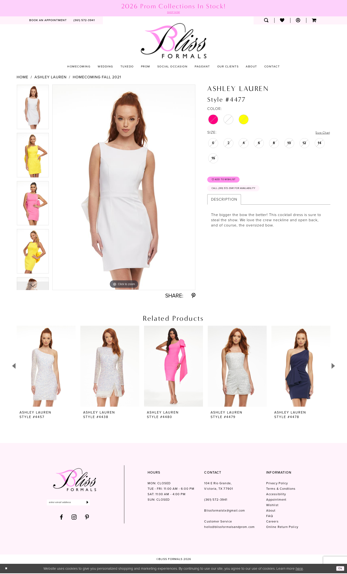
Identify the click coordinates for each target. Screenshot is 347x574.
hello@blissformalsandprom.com (229, 527)
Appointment (276, 500)
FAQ (269, 516)
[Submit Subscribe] (99, 504)
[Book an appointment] (48, 21)
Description (224, 204)
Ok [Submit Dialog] (339, 569)
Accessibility (276, 495)
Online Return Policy (282, 527)
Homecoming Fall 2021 (97, 77)
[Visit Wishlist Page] (282, 21)
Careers (272, 522)
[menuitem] (48, 21)
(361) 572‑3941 (215, 500)
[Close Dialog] (7, 569)
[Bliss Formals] (173, 41)
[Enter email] (74, 504)
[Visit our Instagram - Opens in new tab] (74, 519)
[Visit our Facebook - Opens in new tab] (61, 519)
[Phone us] (84, 21)
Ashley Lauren (50, 77)
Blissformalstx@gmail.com (224, 511)
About (270, 511)
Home (22, 77)
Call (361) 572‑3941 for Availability (242, 193)
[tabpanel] (33, 109)
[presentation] (46, 366)
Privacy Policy (277, 484)
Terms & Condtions (280, 489)
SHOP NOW (173, 13)
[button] (298, 21)
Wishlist (272, 505)
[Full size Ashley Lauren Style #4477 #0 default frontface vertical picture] (124, 187)
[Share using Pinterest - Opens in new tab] (193, 296)
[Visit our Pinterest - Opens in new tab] (87, 519)
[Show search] (266, 21)
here (299, 569)
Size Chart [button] (320, 133)
